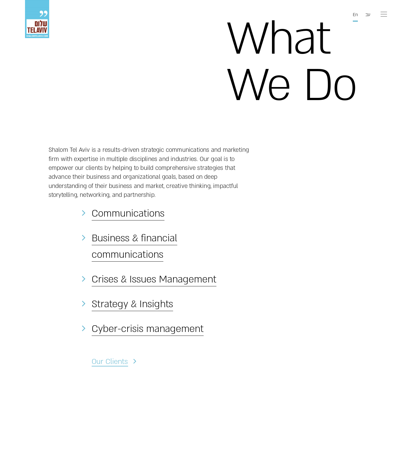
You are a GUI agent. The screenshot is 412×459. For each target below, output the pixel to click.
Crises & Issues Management (154, 279)
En (355, 15)
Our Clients (110, 361)
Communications (128, 213)
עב (367, 15)
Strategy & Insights (132, 304)
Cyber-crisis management (148, 329)
